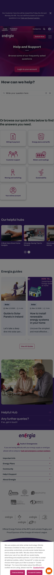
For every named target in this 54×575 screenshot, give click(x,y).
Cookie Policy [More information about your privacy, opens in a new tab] (38, 570)
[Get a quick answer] (49, 571)
